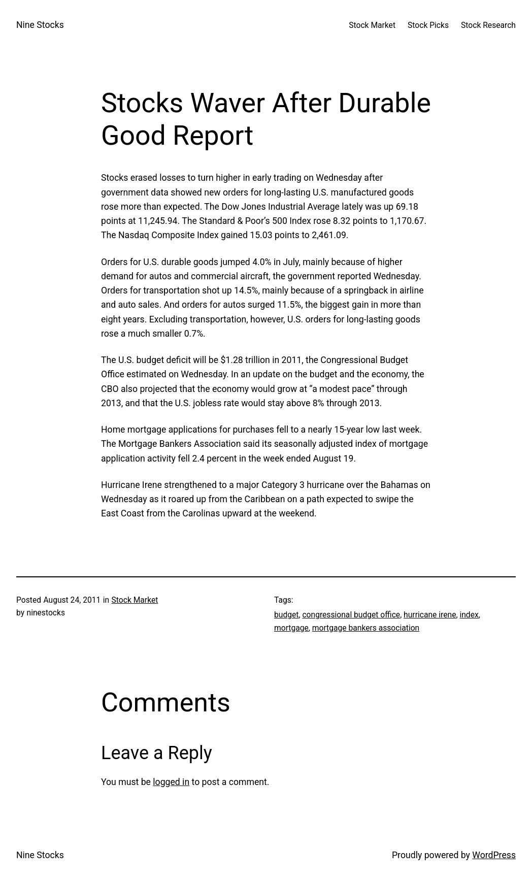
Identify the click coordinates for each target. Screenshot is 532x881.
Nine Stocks (40, 25)
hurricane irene (430, 614)
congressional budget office (351, 614)
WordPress (494, 855)
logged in (171, 782)
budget (286, 614)
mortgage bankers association (365, 628)
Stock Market (135, 600)
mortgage (291, 628)
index (468, 614)
